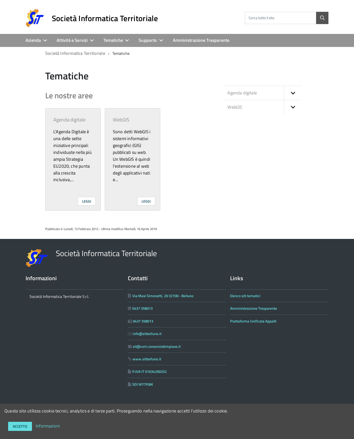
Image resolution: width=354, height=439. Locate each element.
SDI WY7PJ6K (142, 384)
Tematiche (113, 40)
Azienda (33, 40)
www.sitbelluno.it (147, 359)
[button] (293, 93)
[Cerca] (322, 18)
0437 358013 (142, 308)
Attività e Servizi (72, 40)
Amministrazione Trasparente (201, 40)
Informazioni (48, 426)
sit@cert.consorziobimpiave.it (157, 346)
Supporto (148, 40)
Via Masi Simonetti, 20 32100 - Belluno (162, 296)
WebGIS (121, 119)
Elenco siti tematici (245, 296)
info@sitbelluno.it (147, 334)
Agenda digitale (69, 119)
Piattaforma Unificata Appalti (253, 321)
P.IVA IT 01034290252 (149, 371)
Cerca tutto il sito (261, 18)
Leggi (86, 201)
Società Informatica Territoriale (105, 18)
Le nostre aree (69, 95)
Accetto (20, 426)
